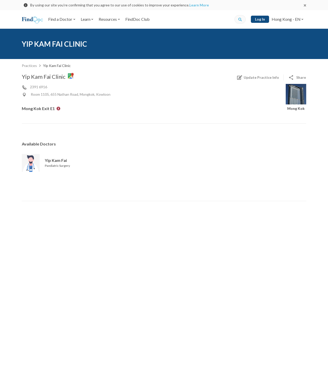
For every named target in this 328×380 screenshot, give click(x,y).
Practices (29, 65)
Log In (260, 19)
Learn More (199, 5)
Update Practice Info (258, 77)
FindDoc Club (137, 19)
